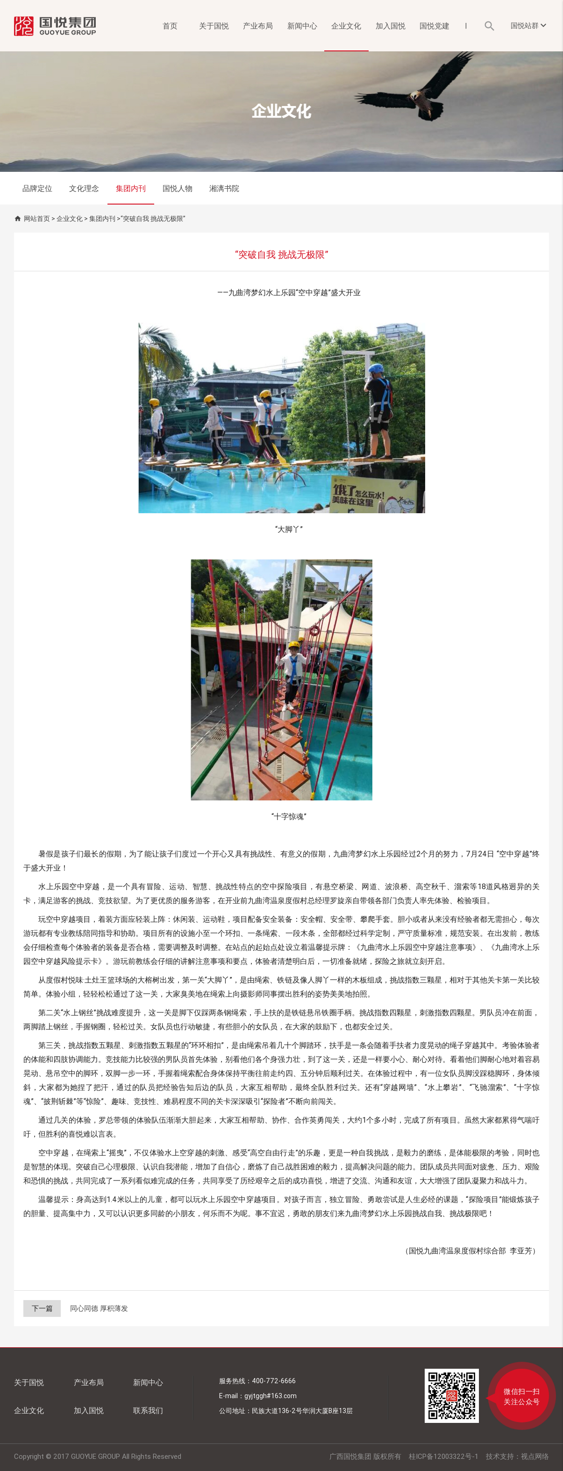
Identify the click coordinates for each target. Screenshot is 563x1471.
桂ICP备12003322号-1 (443, 1456)
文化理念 (84, 188)
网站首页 (37, 218)
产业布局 (258, 25)
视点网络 (535, 1456)
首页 (170, 25)
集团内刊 (131, 188)
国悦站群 (530, 25)
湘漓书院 (224, 188)
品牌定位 (37, 188)
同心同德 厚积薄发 (99, 1308)
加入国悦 (391, 25)
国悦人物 (177, 188)
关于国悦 (214, 25)
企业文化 (346, 25)
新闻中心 (302, 25)
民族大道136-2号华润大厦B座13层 (302, 1411)
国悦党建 (434, 25)
